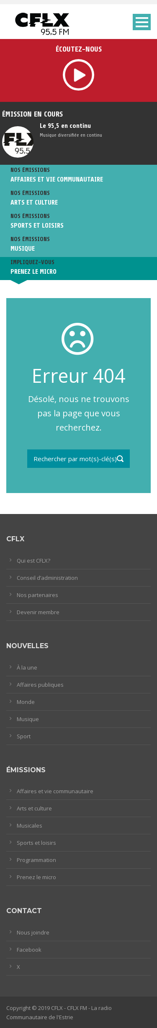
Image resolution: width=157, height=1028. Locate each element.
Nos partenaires (37, 595)
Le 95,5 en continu (65, 126)
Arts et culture (34, 808)
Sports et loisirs (36, 842)
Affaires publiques (40, 684)
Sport (24, 736)
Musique (28, 719)
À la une (27, 667)
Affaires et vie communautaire (55, 791)
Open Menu (142, 22)
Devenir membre (38, 612)
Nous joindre (33, 932)
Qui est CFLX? (33, 560)
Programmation (36, 860)
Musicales (29, 825)
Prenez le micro (36, 877)
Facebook (29, 949)
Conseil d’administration (47, 577)
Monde (26, 702)
